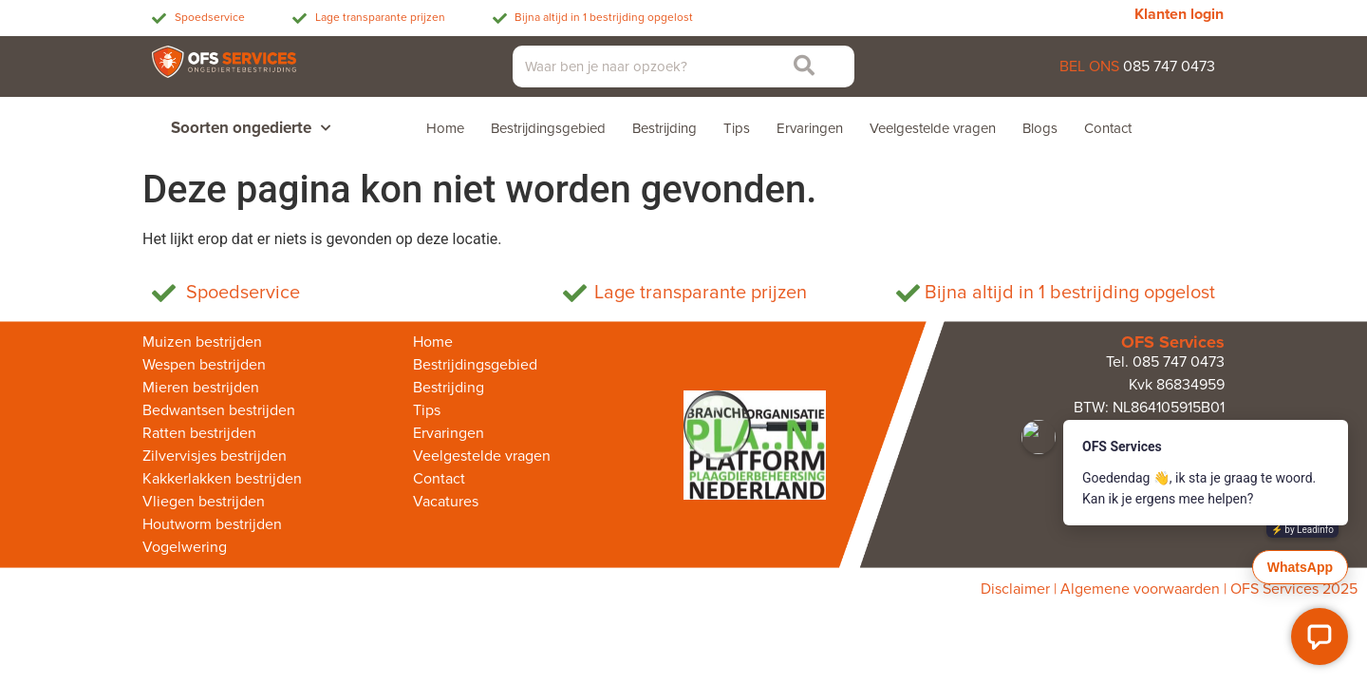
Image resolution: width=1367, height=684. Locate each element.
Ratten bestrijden (199, 433)
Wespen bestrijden (204, 364)
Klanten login (1179, 14)
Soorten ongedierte (250, 128)
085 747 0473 (1169, 66)
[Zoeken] (800, 66)
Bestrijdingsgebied (548, 128)
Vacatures (445, 501)
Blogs (1040, 128)
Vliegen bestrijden (203, 501)
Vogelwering (184, 547)
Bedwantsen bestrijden (218, 410)
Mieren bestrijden (200, 387)
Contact (1108, 128)
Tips (736, 128)
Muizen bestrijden (202, 342)
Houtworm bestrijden (212, 524)
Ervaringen (810, 128)
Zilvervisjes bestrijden (214, 456)
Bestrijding (664, 128)
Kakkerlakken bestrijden (222, 478)
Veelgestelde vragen (933, 128)
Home (445, 128)
